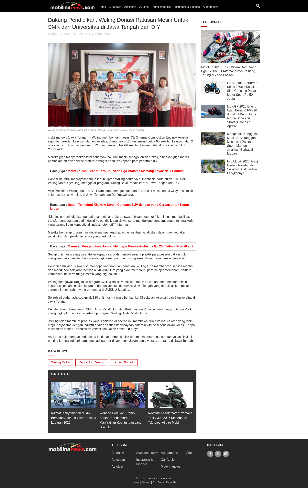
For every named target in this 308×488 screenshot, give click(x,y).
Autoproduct (210, 6)
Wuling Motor (60, 362)
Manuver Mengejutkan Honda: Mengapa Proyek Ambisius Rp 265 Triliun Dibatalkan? (130, 246)
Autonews (115, 6)
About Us (171, 482)
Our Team (158, 482)
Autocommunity (161, 6)
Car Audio (168, 459)
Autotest (144, 6)
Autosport (130, 6)
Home (102, 6)
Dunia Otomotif (124, 362)
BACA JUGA (60, 374)
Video (190, 452)
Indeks (135, 482)
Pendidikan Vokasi (91, 362)
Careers (145, 482)
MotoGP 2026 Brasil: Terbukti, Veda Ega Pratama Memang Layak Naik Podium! (126, 171)
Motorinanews (171, 466)
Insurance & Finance (187, 6)
